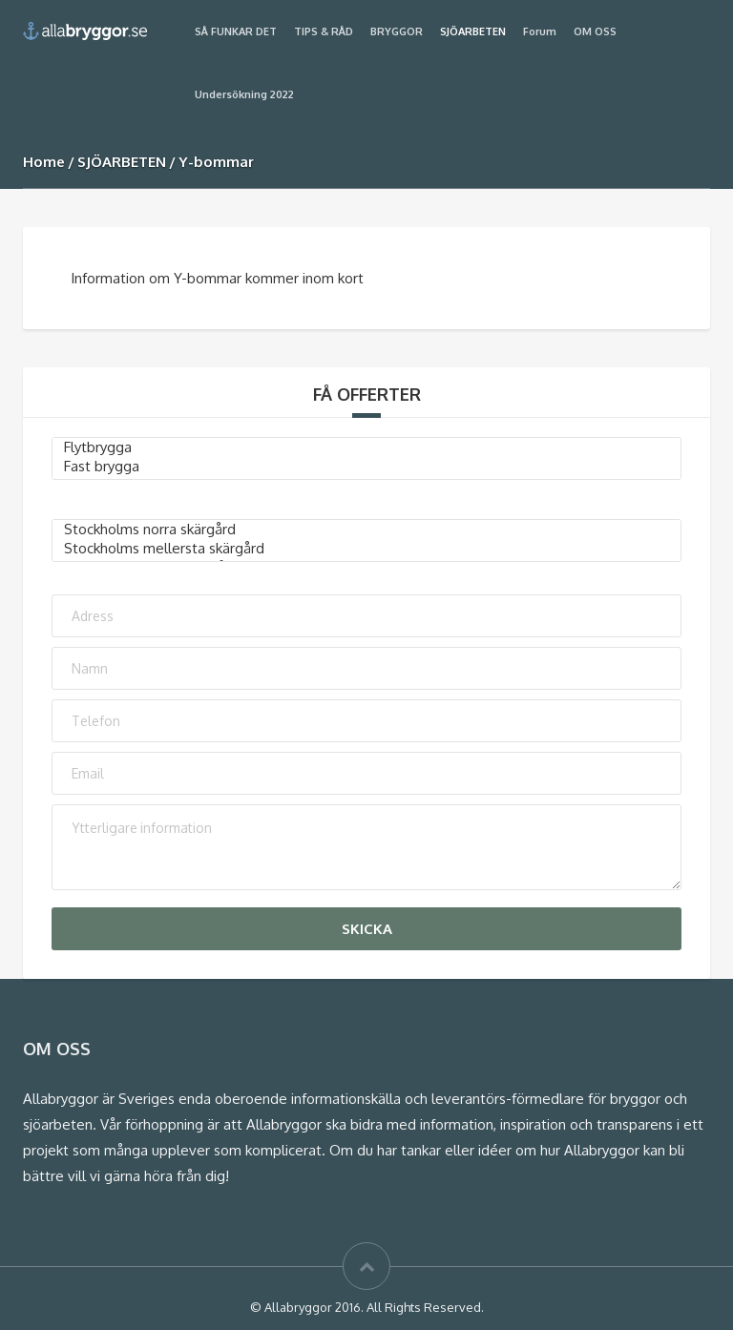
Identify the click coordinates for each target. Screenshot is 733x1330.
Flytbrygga (366, 447)
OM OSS (595, 31)
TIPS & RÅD (323, 31)
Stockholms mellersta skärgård (366, 548)
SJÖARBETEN (473, 31)
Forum (539, 31)
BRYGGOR (396, 31)
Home (44, 162)
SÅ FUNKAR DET (236, 31)
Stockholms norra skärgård (366, 529)
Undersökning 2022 (244, 94)
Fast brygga (366, 466)
